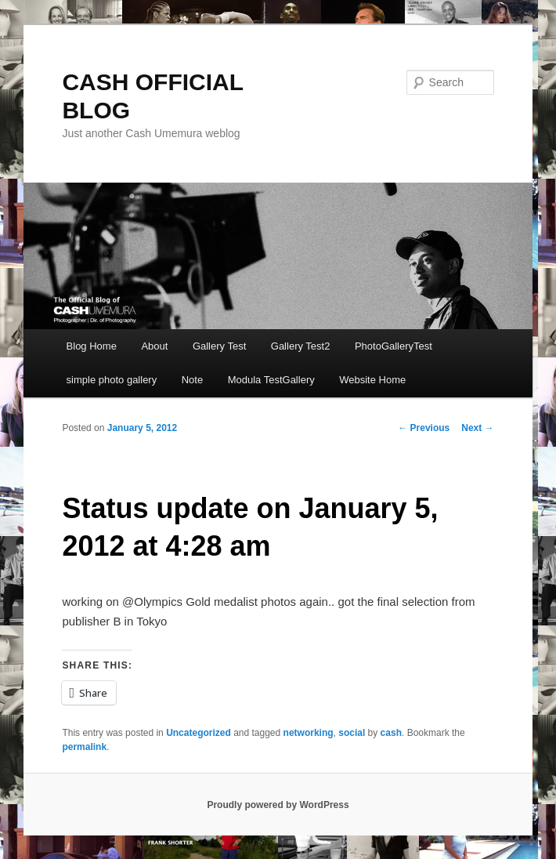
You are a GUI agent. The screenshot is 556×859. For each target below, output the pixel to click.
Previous (423, 427)
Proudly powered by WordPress (277, 804)
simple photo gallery (112, 380)
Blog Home (92, 346)
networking (308, 732)
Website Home (372, 380)
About (154, 346)
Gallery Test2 (300, 346)
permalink (84, 746)
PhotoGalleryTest (393, 346)
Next (477, 427)
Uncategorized (198, 732)
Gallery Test (219, 346)
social (351, 732)
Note (192, 380)
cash (391, 732)
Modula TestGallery (271, 380)
